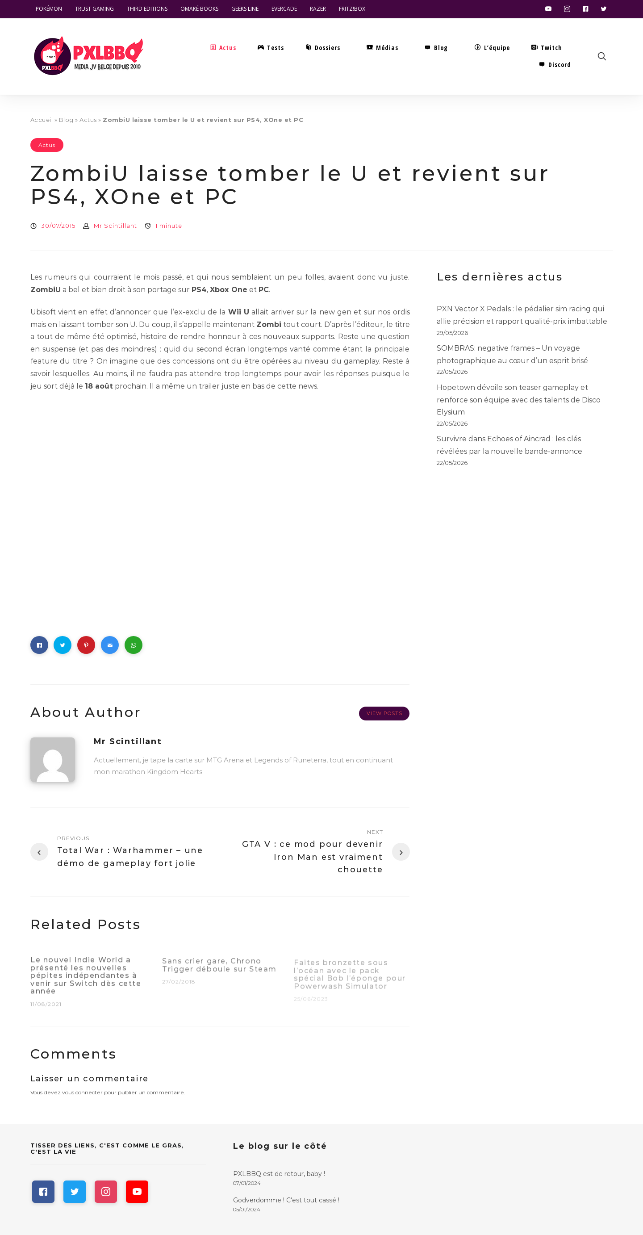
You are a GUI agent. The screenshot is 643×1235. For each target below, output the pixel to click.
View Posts (384, 713)
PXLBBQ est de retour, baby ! (279, 1174)
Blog (66, 119)
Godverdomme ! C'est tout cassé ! (286, 1200)
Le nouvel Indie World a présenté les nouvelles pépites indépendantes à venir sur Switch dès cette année (86, 979)
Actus (88, 119)
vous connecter (82, 1092)
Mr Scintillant (115, 225)
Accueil (41, 119)
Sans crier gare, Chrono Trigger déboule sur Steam (219, 969)
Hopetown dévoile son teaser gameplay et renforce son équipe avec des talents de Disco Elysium (519, 399)
